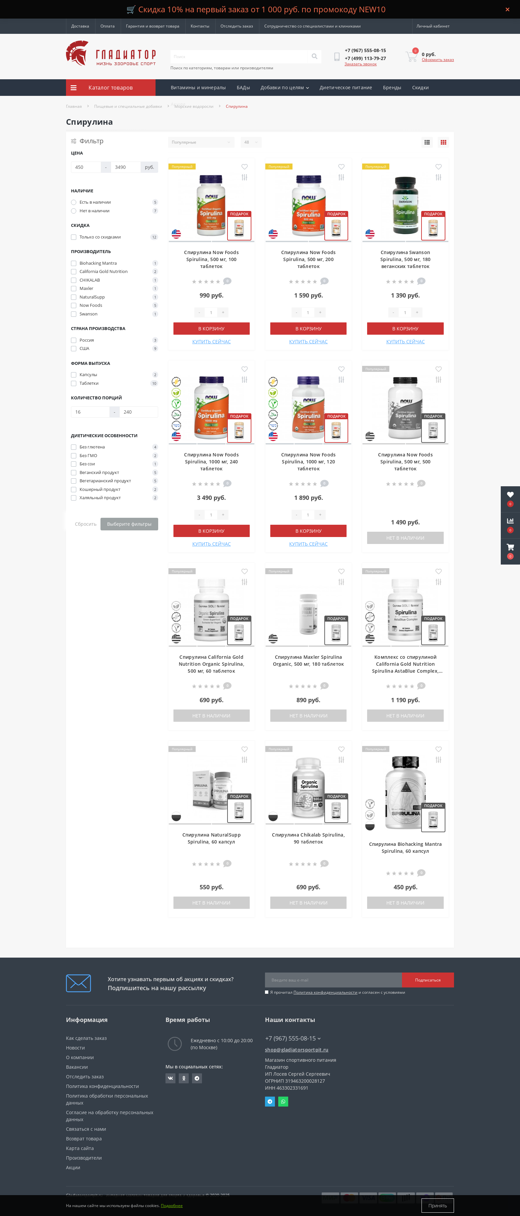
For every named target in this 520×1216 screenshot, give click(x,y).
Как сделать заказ (86, 1038)
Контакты (200, 26)
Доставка (80, 26)
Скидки (420, 87)
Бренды (392, 87)
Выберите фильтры (129, 524)
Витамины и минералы (198, 87)
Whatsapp (283, 1101)
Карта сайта (80, 1148)
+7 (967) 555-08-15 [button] (293, 1038)
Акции (178, 104)
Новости (75, 1048)
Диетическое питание (346, 87)
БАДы (243, 87)
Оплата (107, 26)
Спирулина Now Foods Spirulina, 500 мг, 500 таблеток (405, 461)
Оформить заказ (438, 59)
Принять (437, 1205)
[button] (510, 552)
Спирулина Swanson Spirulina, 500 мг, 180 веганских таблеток (405, 259)
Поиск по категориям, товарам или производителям (221, 68)
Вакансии (77, 1067)
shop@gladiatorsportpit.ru (297, 1050)
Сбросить (86, 524)
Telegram (270, 1101)
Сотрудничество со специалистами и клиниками (312, 26)
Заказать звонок (361, 64)
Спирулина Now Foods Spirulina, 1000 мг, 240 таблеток (211, 461)
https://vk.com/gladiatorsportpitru (170, 1078)
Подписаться (428, 980)
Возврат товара (84, 1138)
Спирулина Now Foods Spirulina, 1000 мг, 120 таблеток (308, 461)
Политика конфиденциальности (325, 992)
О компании (80, 1057)
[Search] (314, 56)
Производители (84, 1158)
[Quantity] (211, 312)
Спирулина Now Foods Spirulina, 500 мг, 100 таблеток (211, 259)
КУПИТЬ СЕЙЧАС (211, 341)
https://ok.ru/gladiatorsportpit (183, 1078)
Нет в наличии (405, 538)
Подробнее (172, 1205)
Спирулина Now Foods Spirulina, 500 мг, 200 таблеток (308, 259)
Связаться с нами (86, 1129)
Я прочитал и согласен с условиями (337, 992)
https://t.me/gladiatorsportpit (197, 1078)
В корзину (211, 328)
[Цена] (86, 167)
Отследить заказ (237, 26)
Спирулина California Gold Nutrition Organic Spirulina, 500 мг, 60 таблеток (211, 664)
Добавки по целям (285, 87)
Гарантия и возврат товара (152, 26)
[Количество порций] (90, 412)
